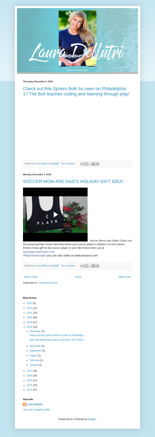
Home (78, 277)
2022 (30, 308)
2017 (30, 371)
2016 (30, 375)
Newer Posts (31, 277)
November (36, 346)
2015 (30, 380)
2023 (30, 303)
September (36, 350)
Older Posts (124, 277)
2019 (30, 322)
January (34, 364)
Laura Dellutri (35, 404)
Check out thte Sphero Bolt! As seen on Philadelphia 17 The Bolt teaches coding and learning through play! (76, 91)
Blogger (92, 419)
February (35, 360)
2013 (30, 389)
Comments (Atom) (47, 282)
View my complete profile (36, 409)
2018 (30, 327)
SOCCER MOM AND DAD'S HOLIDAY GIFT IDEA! (73, 181)
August (34, 355)
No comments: (68, 163)
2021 (30, 312)
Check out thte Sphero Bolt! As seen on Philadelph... (57, 335)
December (36, 331)
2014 (30, 385)
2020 (30, 317)
